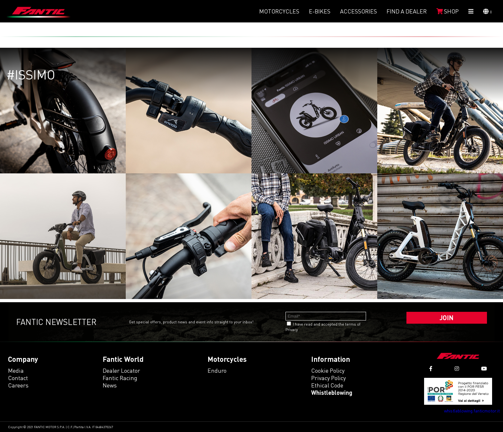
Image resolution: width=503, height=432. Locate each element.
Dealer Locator (121, 370)
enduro (217, 370)
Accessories (358, 11)
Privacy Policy (328, 377)
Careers (18, 385)
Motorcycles (279, 11)
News (110, 385)
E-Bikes (319, 11)
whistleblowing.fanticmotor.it (472, 410)
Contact (18, 377)
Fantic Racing (120, 377)
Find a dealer (407, 11)
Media (16, 370)
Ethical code (327, 385)
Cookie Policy (328, 370)
